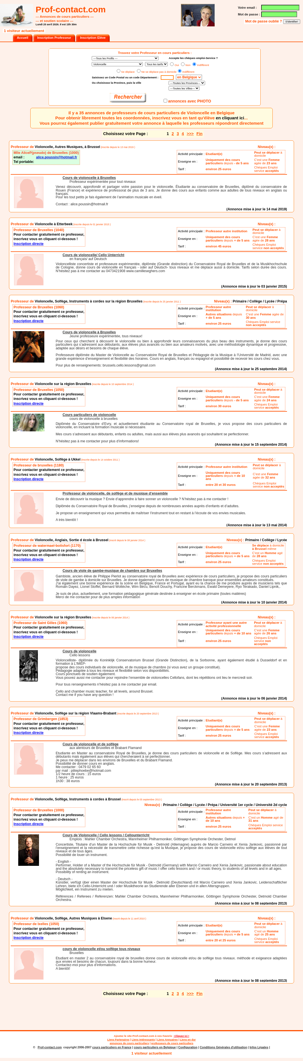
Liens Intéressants (143, 1039)
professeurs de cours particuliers (172, 1043)
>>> (190, 133)
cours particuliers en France (112, 1047)
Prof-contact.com (143, 1035)
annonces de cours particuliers (129, 1043)
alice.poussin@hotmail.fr (56, 157)
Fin (199, 133)
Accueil (22, 37)
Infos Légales (259, 1047)
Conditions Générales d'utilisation (223, 1047)
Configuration (187, 1047)
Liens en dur (188, 1039)
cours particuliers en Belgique (155, 1047)
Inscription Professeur (54, 37)
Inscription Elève (92, 37)
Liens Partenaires (118, 1039)
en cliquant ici (230, 117)
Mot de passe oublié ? (264, 21)
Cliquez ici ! (181, 1035)
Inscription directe (28, 244)
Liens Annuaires (167, 1039)
